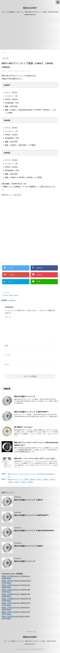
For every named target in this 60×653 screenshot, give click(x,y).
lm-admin (12, 300)
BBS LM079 (8, 603)
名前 (7, 345)
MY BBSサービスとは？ (23, 427)
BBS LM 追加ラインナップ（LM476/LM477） (32, 412)
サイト (7, 364)
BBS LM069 (8, 576)
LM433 (16, 295)
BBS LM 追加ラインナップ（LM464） (29, 546)
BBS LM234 (8, 589)
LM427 (6, 295)
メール (7, 355)
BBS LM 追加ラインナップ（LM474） (29, 500)
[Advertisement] (30, 33)
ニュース (6, 292)
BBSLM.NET (30, 8)
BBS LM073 (8, 585)
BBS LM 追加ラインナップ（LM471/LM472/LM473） (34, 531)
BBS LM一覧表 (31, 631)
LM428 (11, 295)
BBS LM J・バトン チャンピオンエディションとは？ (35, 458)
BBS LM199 (8, 616)
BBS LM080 (8, 594)
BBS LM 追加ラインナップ (24, 396)
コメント (8, 317)
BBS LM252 (8, 607)
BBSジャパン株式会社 (13, 195)
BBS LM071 (8, 612)
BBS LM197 (8, 581)
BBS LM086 (8, 598)
